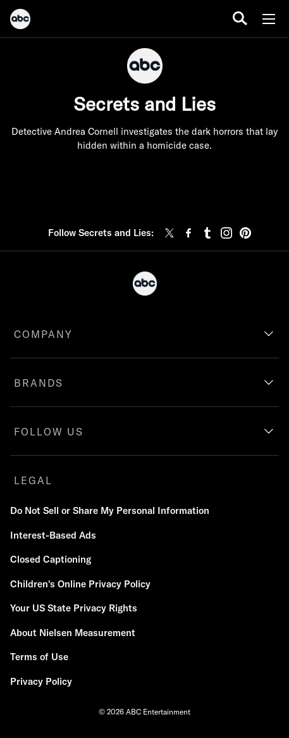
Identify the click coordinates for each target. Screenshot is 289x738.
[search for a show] (240, 18)
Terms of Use (39, 657)
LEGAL (33, 480)
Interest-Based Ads (53, 535)
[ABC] (20, 21)
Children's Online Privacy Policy (80, 584)
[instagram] (226, 233)
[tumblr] (207, 233)
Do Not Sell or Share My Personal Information (109, 510)
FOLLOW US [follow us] (48, 431)
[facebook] (188, 233)
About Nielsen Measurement (72, 633)
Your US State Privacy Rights (73, 608)
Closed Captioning (50, 559)
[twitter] (169, 233)
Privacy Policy (41, 681)
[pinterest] (245, 233)
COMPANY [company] (43, 334)
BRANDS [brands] (38, 383)
